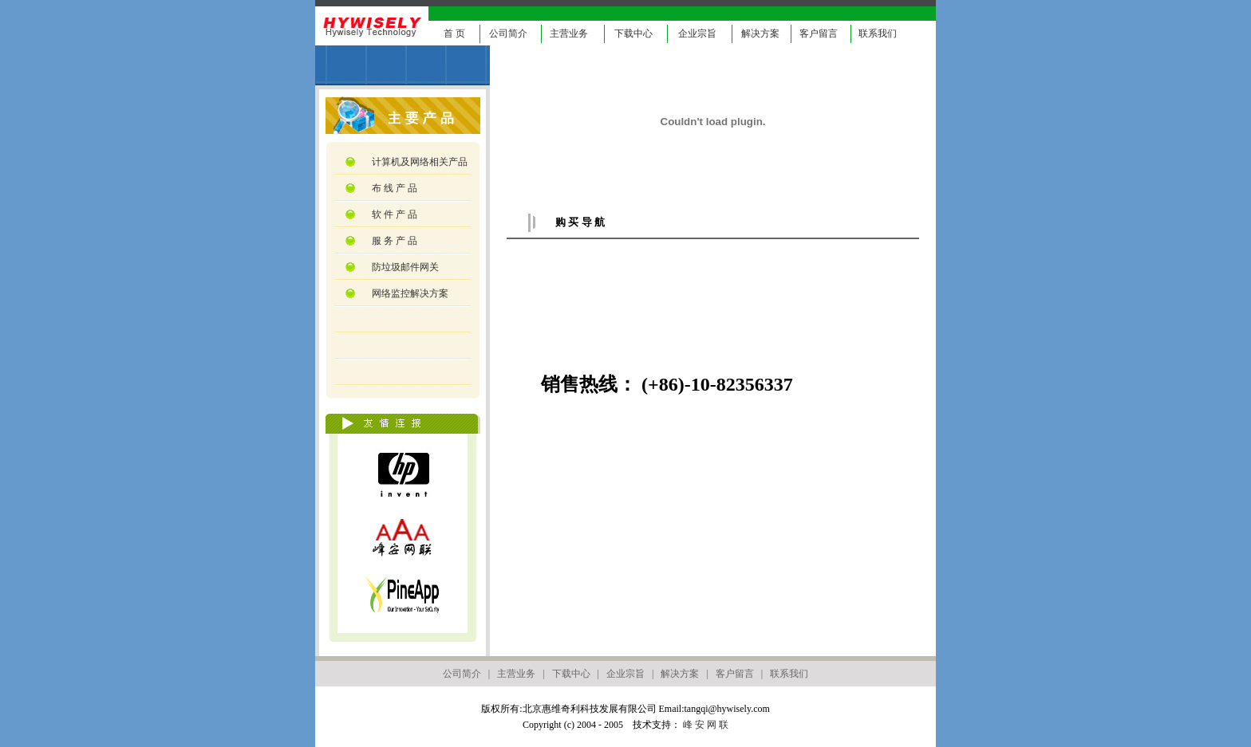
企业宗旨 (697, 33)
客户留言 (818, 33)
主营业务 (569, 33)
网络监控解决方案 (408, 293)
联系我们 (877, 33)
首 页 (454, 33)
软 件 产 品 (393, 214)
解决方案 (760, 33)
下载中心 (633, 33)
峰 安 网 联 (705, 724)
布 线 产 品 (393, 188)
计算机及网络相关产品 (418, 161)
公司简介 (508, 33)
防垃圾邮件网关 (404, 267)
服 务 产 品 (393, 240)
